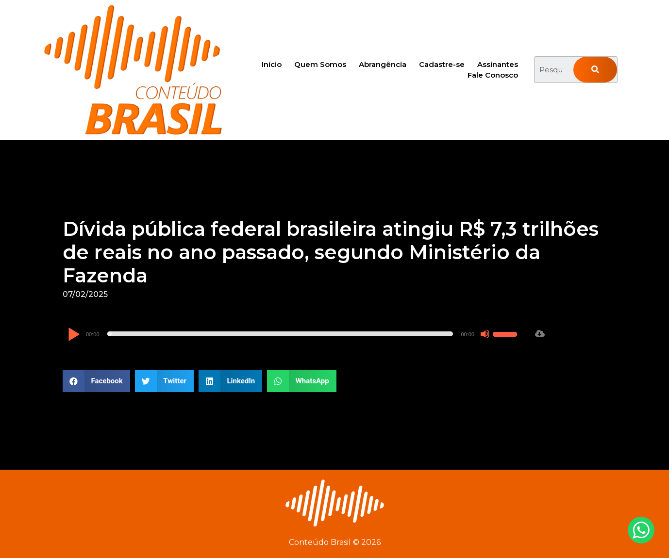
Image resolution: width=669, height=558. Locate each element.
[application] (294, 334)
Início (272, 64)
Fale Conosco (493, 75)
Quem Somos (320, 64)
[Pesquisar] (595, 69)
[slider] (280, 333)
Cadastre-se (442, 64)
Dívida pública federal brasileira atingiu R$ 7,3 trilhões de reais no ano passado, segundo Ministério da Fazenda (331, 252)
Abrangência (382, 64)
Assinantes (497, 64)
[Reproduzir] (73, 335)
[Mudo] (485, 334)
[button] (96, 381)
